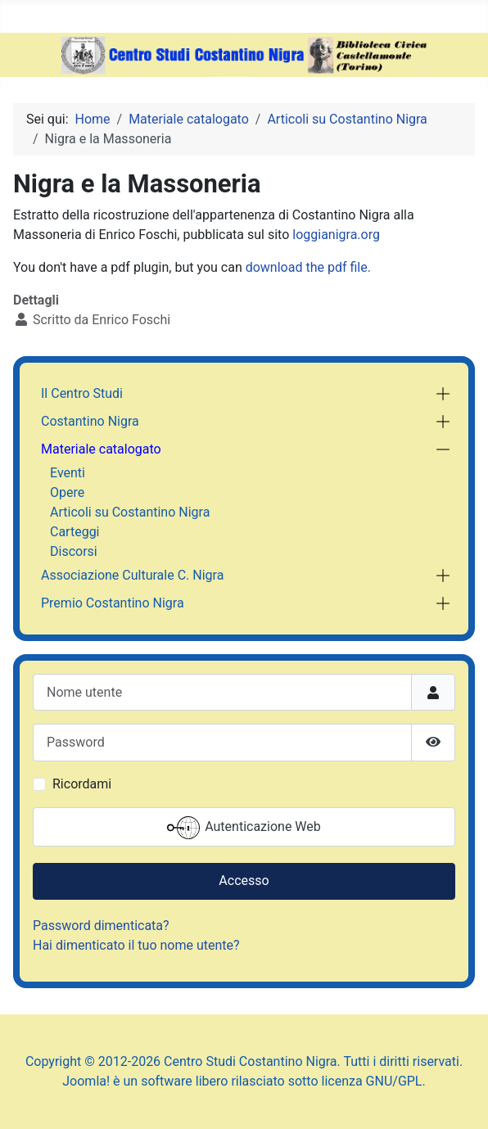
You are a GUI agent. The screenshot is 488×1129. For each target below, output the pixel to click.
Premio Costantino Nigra (112, 603)
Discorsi (73, 551)
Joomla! (86, 1081)
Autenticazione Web (244, 827)
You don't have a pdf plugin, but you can (192, 267)
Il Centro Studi (82, 393)
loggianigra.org (336, 234)
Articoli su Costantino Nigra (130, 512)
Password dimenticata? (101, 925)
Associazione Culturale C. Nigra (132, 575)
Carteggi (75, 532)
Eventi (67, 473)
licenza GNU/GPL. (374, 1081)
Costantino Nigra (90, 421)
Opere (67, 492)
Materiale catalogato (101, 449)
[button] (443, 394)
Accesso (244, 880)
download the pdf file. (308, 267)
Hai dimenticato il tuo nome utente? (136, 945)
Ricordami (81, 784)
